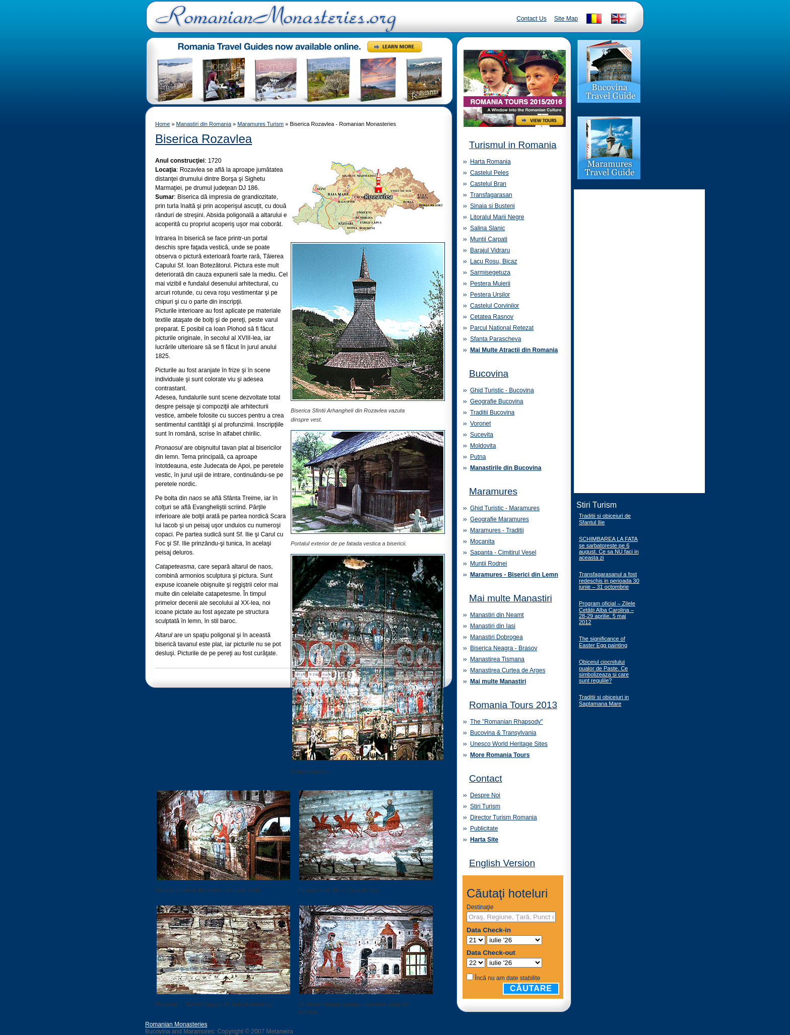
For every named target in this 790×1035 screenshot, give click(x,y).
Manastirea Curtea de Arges (507, 670)
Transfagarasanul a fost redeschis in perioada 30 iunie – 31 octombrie (609, 580)
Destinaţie (480, 907)
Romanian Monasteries (176, 1024)
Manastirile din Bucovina (505, 467)
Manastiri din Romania (203, 124)
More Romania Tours (500, 754)
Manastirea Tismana (497, 659)
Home (162, 124)
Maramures (493, 491)
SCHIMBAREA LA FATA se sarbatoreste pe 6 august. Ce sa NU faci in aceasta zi (609, 548)
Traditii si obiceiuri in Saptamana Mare (604, 700)
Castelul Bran (488, 183)
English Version (502, 863)
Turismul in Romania (513, 145)
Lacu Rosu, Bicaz (493, 261)
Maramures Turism (260, 124)
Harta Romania (490, 161)
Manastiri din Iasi (492, 626)
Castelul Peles (489, 172)
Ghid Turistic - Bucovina (502, 390)
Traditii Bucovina (492, 412)
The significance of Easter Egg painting (603, 642)
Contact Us (531, 18)
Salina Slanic (487, 228)
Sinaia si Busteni (492, 206)
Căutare (531, 988)
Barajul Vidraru (490, 250)
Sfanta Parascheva (495, 338)
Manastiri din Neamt (497, 614)
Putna (478, 456)
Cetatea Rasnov (491, 316)
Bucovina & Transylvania (503, 732)
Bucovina (488, 373)
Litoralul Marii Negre (497, 217)
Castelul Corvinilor (494, 305)
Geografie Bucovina (496, 401)
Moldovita (483, 445)
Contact (485, 778)
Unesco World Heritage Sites (509, 743)
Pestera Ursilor (490, 294)
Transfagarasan (491, 194)
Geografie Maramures (499, 519)
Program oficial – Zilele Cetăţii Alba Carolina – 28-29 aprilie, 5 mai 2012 (607, 612)
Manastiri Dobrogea (496, 637)
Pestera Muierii (490, 283)
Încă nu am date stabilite (507, 978)
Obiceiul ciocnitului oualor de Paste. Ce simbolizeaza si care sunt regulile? (604, 671)
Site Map (566, 18)
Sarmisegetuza (490, 272)
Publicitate (484, 828)
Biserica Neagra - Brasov (503, 648)
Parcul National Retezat (502, 327)
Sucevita (481, 434)
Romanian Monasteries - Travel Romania (273, 22)
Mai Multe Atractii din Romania (514, 350)
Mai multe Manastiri (510, 598)
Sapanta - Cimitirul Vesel (503, 552)
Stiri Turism (485, 806)
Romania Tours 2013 (513, 705)
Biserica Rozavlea (203, 139)
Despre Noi (485, 795)
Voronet (480, 423)
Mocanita (482, 541)
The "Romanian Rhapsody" (506, 721)
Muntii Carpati (488, 239)
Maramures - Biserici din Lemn (514, 574)
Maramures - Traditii (497, 530)
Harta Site (484, 839)
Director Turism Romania (503, 817)
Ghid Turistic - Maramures (505, 508)
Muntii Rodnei (488, 563)
